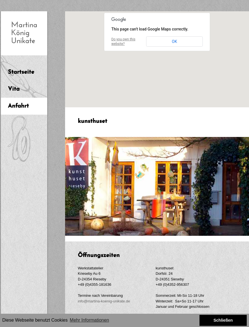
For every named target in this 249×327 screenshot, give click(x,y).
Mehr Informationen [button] (89, 320)
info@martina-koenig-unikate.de (104, 301)
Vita (14, 89)
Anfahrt (18, 106)
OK (174, 41)
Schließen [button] (223, 320)
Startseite (21, 72)
